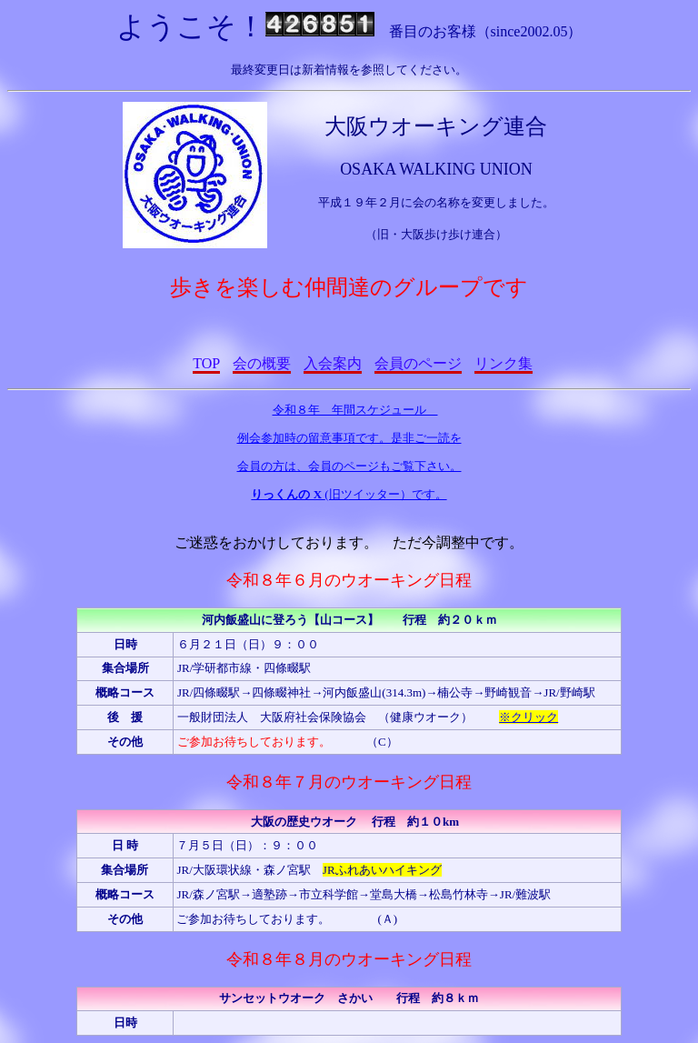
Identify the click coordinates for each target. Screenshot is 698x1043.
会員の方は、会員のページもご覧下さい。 (349, 466)
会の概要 (262, 363)
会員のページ (418, 363)
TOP (206, 363)
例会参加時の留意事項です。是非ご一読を (349, 438)
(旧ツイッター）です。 (348, 494)
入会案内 (333, 363)
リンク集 (503, 363)
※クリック (528, 717)
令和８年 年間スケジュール (355, 409)
